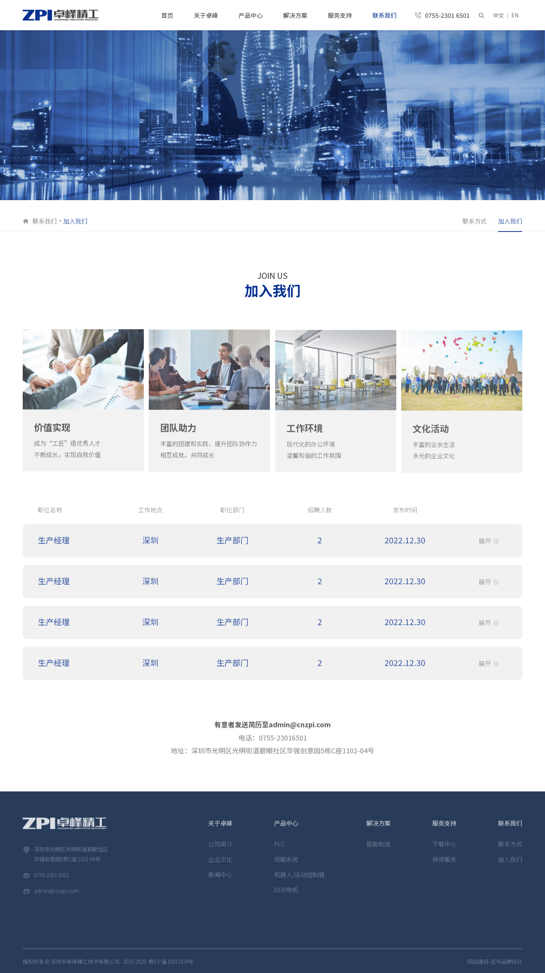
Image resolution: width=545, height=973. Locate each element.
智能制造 (378, 850)
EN (515, 15)
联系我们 (384, 15)
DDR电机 (286, 896)
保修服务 (444, 865)
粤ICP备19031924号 (170, 968)
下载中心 (444, 850)
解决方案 (295, 15)
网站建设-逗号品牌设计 (494, 968)
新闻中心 (220, 881)
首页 (167, 15)
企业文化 (220, 865)
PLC (279, 850)
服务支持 (340, 15)
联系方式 (474, 220)
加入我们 (510, 220)
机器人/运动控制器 (299, 881)
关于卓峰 (206, 15)
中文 (498, 15)
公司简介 (220, 850)
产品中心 (250, 15)
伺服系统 (286, 865)
